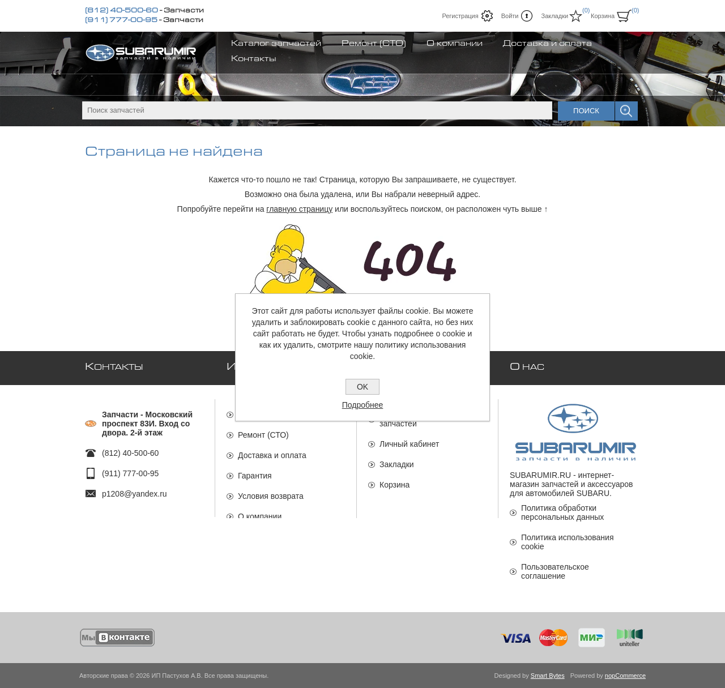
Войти (510, 15)
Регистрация (460, 15)
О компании (260, 511)
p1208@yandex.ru (134, 488)
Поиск (586, 110)
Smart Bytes (548, 675)
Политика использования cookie (567, 542)
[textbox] (317, 110)
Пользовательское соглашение (555, 571)
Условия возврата (271, 490)
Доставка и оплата (272, 450)
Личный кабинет (409, 438)
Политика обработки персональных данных (562, 512)
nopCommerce (625, 675)
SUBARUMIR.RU (540, 475)
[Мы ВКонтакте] (117, 638)
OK (362, 386)
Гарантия (255, 470)
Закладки (396, 459)
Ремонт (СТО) (263, 429)
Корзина (394, 479)
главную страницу (299, 208)
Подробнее (362, 404)
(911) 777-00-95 (121, 21)
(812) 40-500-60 (121, 11)
